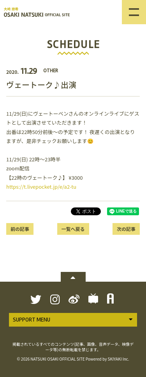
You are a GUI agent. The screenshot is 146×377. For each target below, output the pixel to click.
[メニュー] (134, 12)
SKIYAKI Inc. (118, 359)
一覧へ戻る (72, 228)
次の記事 (126, 228)
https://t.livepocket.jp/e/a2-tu (41, 186)
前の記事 (20, 228)
